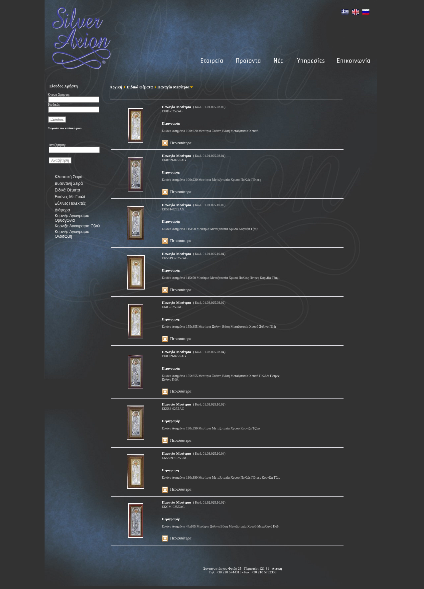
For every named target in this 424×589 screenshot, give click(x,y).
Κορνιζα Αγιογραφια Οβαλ (77, 226)
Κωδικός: (54, 104)
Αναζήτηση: (57, 145)
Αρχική (116, 87)
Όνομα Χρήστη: (59, 94)
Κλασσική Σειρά (68, 177)
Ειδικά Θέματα (67, 190)
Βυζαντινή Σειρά (69, 183)
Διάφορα (62, 210)
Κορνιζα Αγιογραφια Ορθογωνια (72, 218)
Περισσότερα (181, 143)
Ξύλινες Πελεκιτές (70, 203)
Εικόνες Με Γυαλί (70, 196)
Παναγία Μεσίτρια (172, 87)
